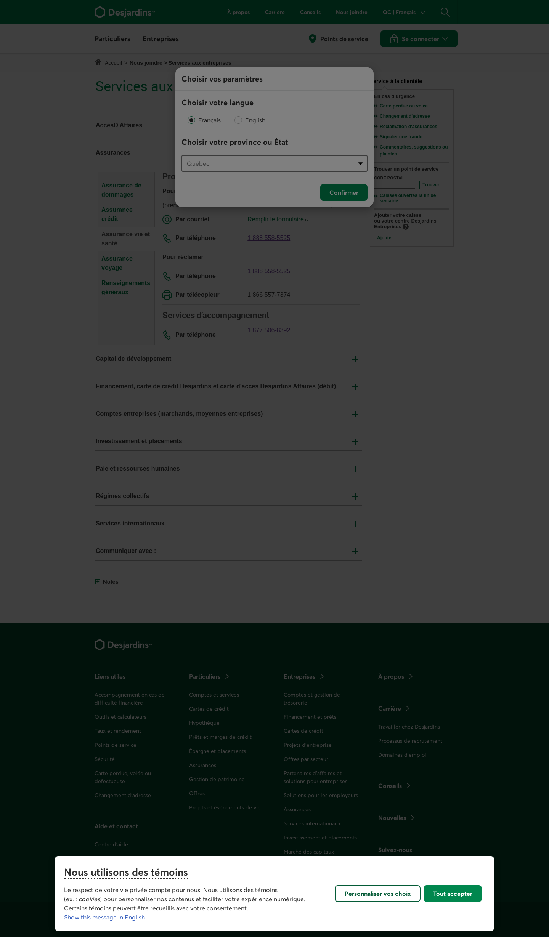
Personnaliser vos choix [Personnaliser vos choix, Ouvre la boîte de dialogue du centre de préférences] (378, 893)
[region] (274, 893)
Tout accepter (452, 893)
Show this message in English (104, 917)
